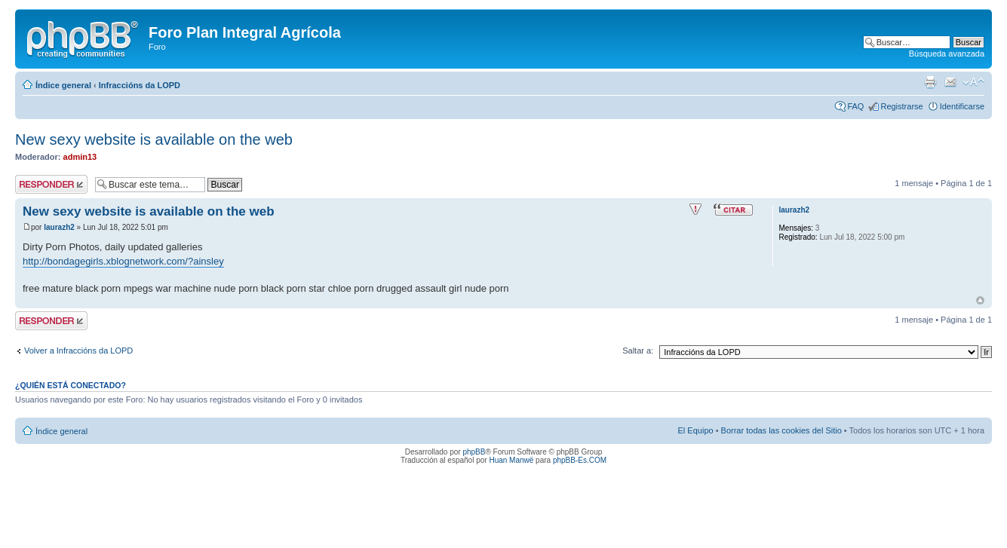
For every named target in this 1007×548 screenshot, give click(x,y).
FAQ (855, 106)
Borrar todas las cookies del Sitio (781, 430)
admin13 (80, 156)
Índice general (63, 85)
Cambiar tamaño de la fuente (973, 82)
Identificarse (962, 106)
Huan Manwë (511, 460)
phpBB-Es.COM (579, 460)
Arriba (980, 300)
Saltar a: (637, 350)
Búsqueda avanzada (946, 53)
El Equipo (696, 430)
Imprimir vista (930, 82)
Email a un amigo (950, 82)
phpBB (473, 452)
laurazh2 (59, 227)
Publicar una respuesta (51, 184)
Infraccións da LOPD (139, 85)
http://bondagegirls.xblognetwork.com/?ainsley (123, 261)
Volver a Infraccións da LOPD (78, 350)
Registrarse (901, 106)
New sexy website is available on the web (154, 139)
